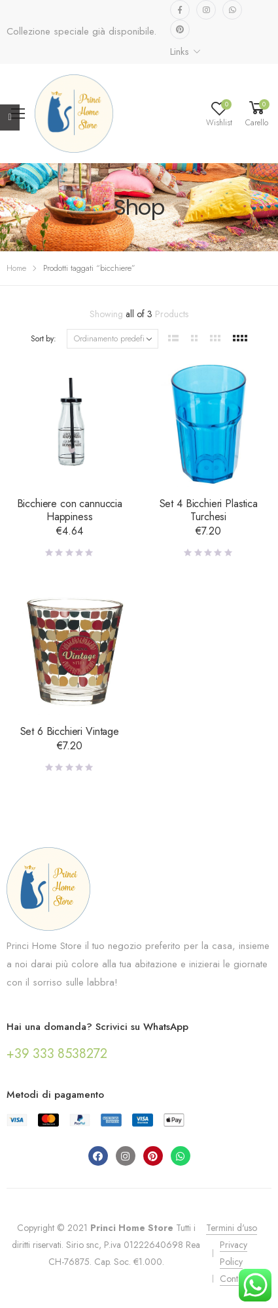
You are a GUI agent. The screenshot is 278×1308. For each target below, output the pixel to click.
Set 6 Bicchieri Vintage (69, 731)
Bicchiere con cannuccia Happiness (69, 510)
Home (16, 268)
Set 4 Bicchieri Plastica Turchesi (209, 510)
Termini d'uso (231, 1227)
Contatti (234, 1278)
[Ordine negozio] (112, 339)
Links (179, 51)
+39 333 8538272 (57, 1053)
